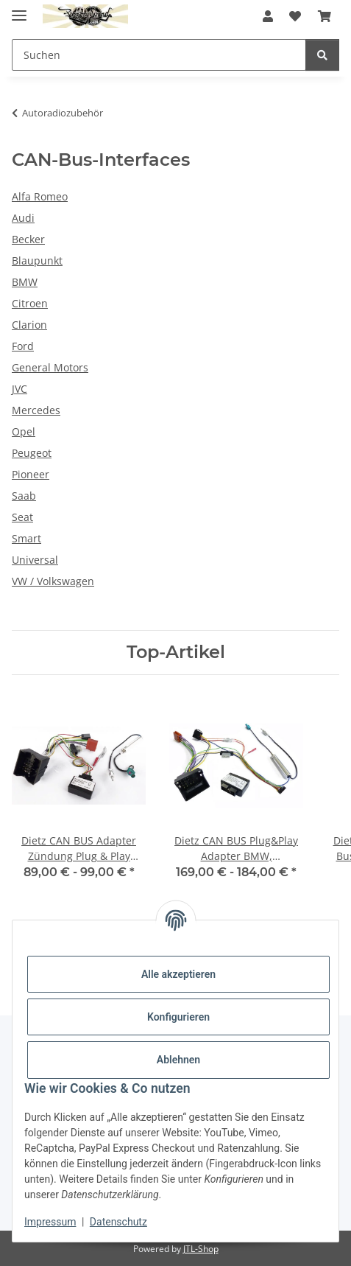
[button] (268, 16)
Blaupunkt (37, 260)
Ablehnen (178, 1060)
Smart (26, 538)
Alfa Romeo (40, 196)
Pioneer (30, 474)
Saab (24, 496)
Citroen (30, 303)
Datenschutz (118, 1222)
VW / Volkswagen (53, 581)
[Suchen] (322, 55)
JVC (19, 389)
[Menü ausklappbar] (19, 9)
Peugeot (32, 453)
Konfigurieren (178, 1017)
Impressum (50, 1222)
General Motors (50, 367)
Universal (35, 560)
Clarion (29, 325)
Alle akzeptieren (178, 974)
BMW (25, 282)
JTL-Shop (201, 1248)
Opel (23, 431)
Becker (28, 239)
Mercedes (36, 410)
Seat (22, 517)
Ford (23, 346)
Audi (23, 218)
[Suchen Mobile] (159, 55)
